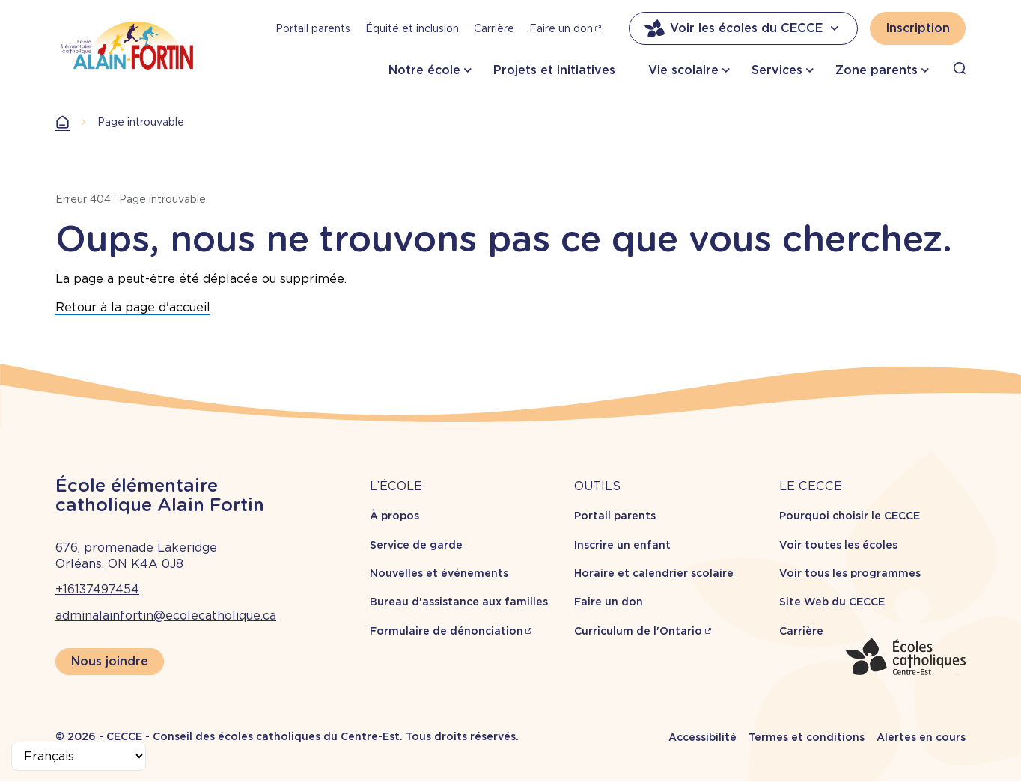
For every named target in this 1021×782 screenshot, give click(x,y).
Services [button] (777, 70)
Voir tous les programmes (850, 573)
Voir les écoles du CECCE (743, 28)
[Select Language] (78, 756)
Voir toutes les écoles (838, 545)
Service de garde (416, 545)
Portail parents (312, 28)
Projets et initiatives (554, 70)
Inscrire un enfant (622, 545)
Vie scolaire (683, 70)
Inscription (918, 28)
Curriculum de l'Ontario (638, 631)
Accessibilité (702, 737)
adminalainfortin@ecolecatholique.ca (165, 615)
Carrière (494, 28)
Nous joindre (109, 661)
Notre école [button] (424, 70)
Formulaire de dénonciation (446, 631)
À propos (394, 516)
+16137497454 (97, 589)
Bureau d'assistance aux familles (459, 602)
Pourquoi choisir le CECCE (849, 516)
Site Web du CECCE (832, 602)
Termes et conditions (807, 737)
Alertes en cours (921, 737)
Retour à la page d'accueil (132, 307)
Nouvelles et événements (439, 573)
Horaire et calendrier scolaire (654, 573)
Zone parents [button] (876, 70)
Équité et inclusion (412, 28)
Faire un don (561, 28)
